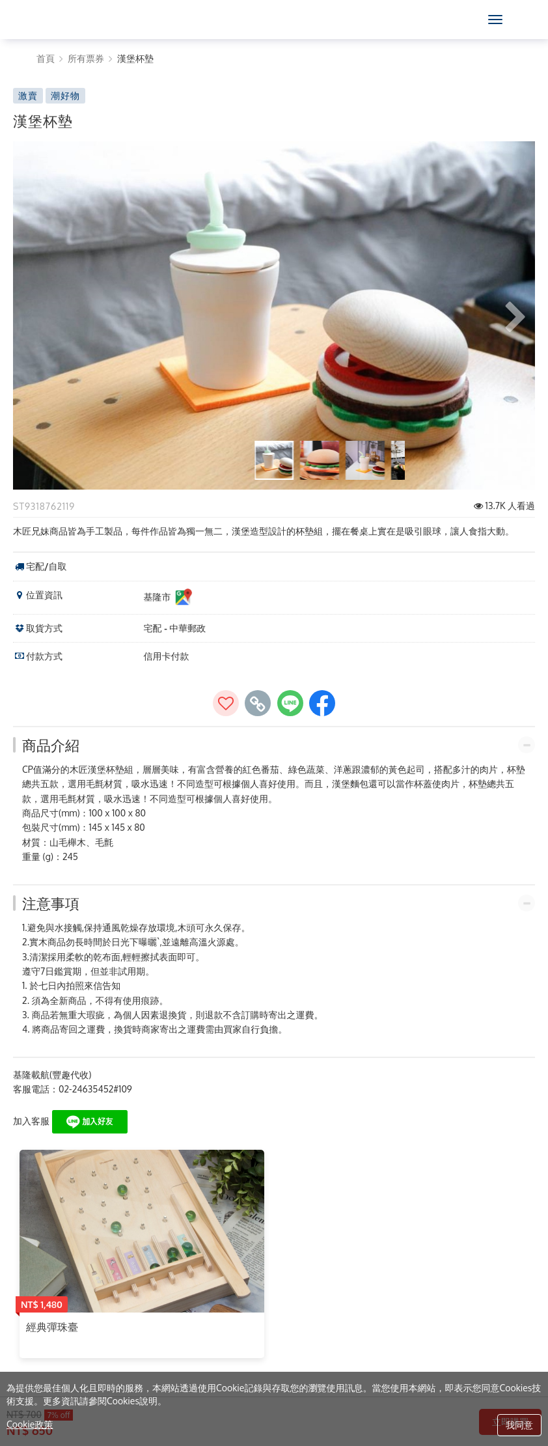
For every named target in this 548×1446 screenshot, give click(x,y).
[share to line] (290, 703)
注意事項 (50, 903)
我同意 (519, 1424)
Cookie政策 (30, 1424)
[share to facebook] (322, 703)
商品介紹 (50, 745)
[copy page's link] (258, 703)
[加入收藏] (226, 703)
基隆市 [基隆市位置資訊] (168, 597)
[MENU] (495, 20)
